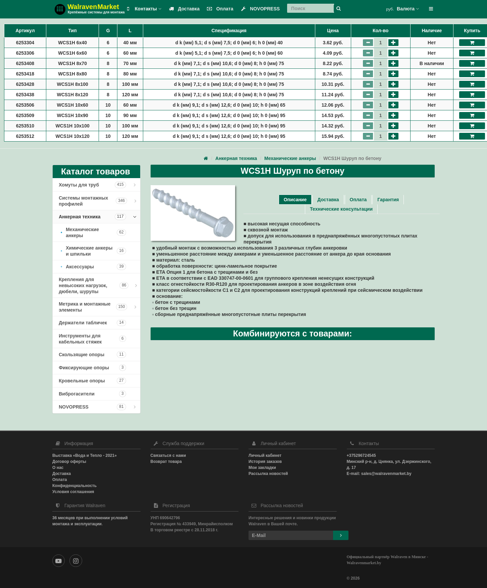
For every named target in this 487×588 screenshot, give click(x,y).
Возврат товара (166, 461)
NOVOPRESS (259, 8)
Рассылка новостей (268, 473)
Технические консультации (341, 209)
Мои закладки (262, 467)
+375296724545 (361, 455)
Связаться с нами (168, 455)
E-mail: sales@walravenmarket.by (379, 473)
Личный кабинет (265, 455)
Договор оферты (69, 461)
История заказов (265, 461)
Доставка (183, 8)
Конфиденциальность (74, 485)
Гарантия (388, 199)
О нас (57, 467)
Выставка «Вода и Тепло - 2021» (84, 455)
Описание (295, 199)
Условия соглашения (73, 491)
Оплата (218, 8)
